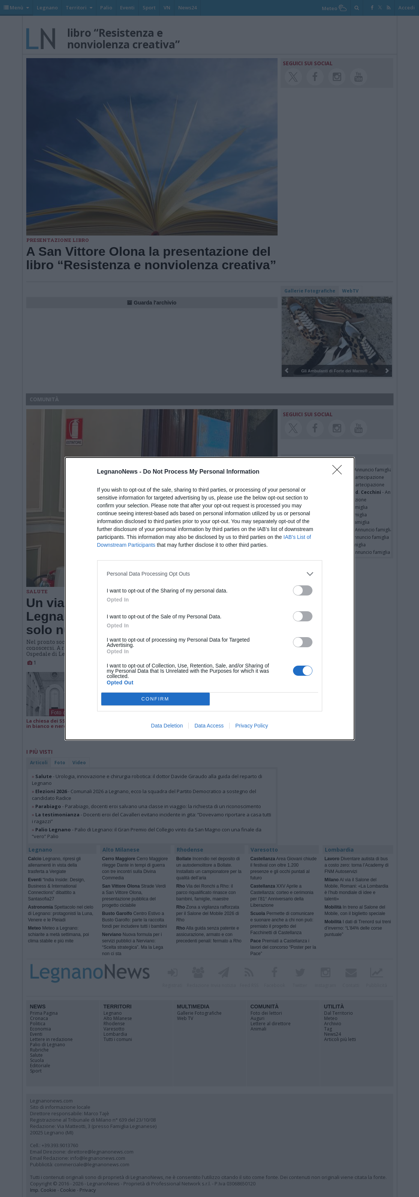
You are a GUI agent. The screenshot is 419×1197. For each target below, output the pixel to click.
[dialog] (209, 599)
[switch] (302, 590)
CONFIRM (155, 699)
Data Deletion (167, 726)
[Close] (339, 472)
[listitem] (209, 574)
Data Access (209, 726)
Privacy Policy (251, 726)
